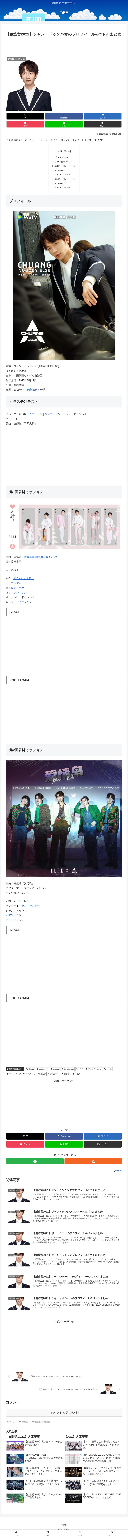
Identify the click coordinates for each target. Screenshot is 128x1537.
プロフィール (61, 149)
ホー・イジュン (15, 915)
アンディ (16, 578)
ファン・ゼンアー (29, 901)
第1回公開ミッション (65, 159)
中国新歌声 (31, 385)
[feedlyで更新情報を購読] (61, 1156)
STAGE (61, 164)
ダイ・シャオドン (23, 573)
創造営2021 (53, 1069)
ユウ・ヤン (35, 409)
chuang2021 (42, 1064)
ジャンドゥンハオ (94, 1064)
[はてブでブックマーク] (54, 116)
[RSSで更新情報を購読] (67, 1156)
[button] (113, 116)
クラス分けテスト (63, 154)
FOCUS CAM (64, 168)
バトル (108, 1064)
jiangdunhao (68, 1064)
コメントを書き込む (64, 1416)
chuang (30, 1064)
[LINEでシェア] (93, 116)
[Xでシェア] (15, 116)
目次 (59, 143)
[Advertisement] (64, 45)
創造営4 (66, 1069)
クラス (80, 1064)
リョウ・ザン (52, 409)
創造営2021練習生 (15, 1064)
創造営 (42, 1069)
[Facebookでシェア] (34, 116)
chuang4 (55, 1064)
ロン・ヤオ (17, 583)
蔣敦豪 (76, 1069)
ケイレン (24, 896)
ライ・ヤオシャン (21, 597)
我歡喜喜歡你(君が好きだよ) (40, 552)
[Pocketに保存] (74, 116)
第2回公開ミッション (65, 173)
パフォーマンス (14, 1069)
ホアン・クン (19, 587)
